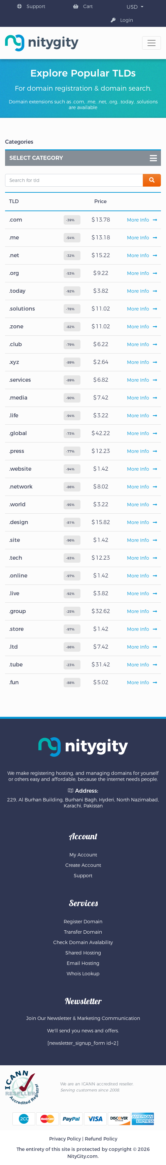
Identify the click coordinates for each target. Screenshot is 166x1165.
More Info (142, 220)
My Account (83, 855)
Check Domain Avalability (83, 942)
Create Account (83, 865)
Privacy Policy (65, 1139)
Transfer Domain (83, 932)
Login (122, 20)
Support (31, 6)
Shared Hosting (83, 953)
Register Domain (83, 922)
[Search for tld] (74, 180)
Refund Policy (101, 1139)
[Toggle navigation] (151, 43)
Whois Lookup (83, 974)
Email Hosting (83, 963)
